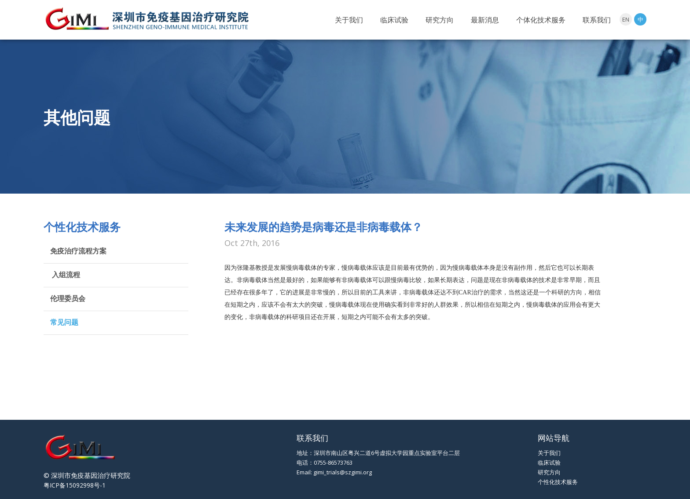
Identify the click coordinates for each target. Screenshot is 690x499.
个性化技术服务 (558, 482)
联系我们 (597, 20)
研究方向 (440, 20)
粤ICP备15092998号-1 (75, 485)
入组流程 (65, 274)
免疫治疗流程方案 (78, 251)
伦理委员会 (67, 298)
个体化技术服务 (540, 20)
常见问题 (64, 322)
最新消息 (485, 20)
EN (625, 19)
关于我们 (349, 20)
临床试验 (394, 20)
